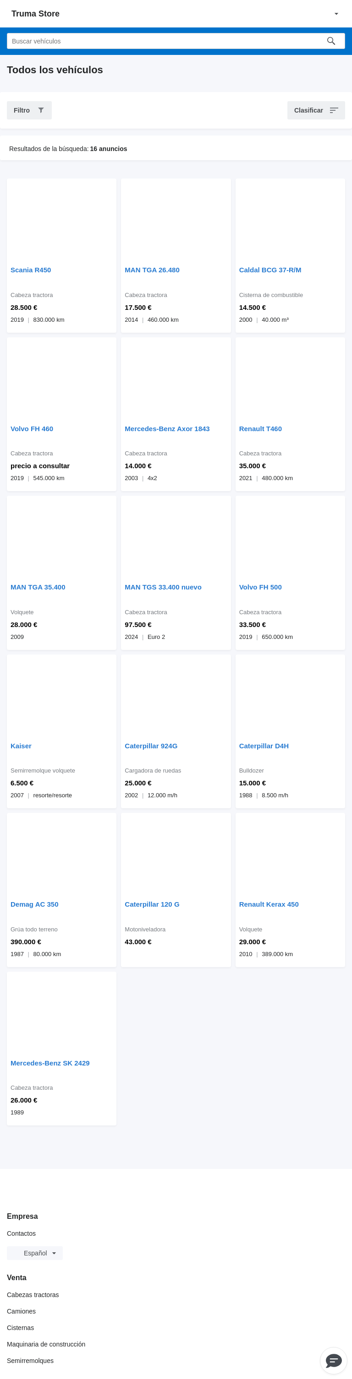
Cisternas (20, 1327)
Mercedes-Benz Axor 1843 (167, 429)
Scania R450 (31, 270)
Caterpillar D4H (264, 746)
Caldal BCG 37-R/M (270, 270)
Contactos (21, 1233)
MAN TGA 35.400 (38, 587)
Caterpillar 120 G (152, 904)
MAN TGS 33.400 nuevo (163, 587)
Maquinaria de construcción (46, 1344)
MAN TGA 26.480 (152, 270)
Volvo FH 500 (260, 587)
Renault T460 (260, 429)
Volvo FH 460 (32, 429)
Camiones (21, 1311)
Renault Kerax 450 (269, 904)
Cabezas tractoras (33, 1294)
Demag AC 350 (35, 904)
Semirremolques (30, 1360)
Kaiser (21, 746)
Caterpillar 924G (151, 746)
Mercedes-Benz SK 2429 (50, 1063)
